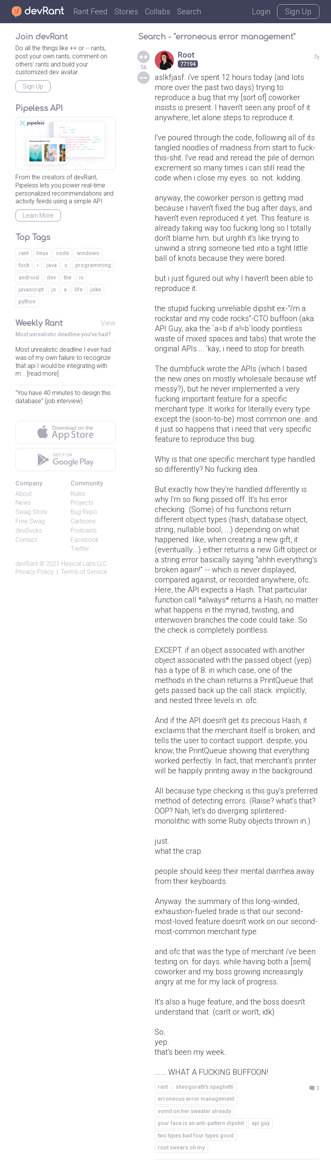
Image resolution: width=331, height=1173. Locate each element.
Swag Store (31, 512)
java (51, 265)
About (23, 493)
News (23, 502)
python (27, 301)
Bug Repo (84, 512)
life (78, 289)
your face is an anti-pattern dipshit (201, 1123)
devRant (26, 563)
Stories (126, 11)
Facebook (85, 539)
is (81, 277)
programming (93, 265)
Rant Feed (90, 11)
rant (163, 1087)
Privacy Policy (34, 571)
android (29, 277)
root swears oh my (181, 1147)
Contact (26, 539)
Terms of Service (84, 571)
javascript (31, 289)
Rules (78, 493)
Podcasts (84, 530)
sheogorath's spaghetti (204, 1087)
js (53, 289)
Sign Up (298, 11)
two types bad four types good (196, 1135)
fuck (24, 265)
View (108, 323)
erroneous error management (196, 1099)
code (62, 253)
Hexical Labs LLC (84, 563)
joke (95, 289)
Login (261, 11)
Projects (82, 502)
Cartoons (83, 521)
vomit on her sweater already (194, 1111)
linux (42, 253)
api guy (261, 1123)
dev (51, 277)
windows (88, 253)
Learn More (38, 215)
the (67, 277)
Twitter (80, 548)
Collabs (157, 11)
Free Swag (30, 521)
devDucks (28, 530)
